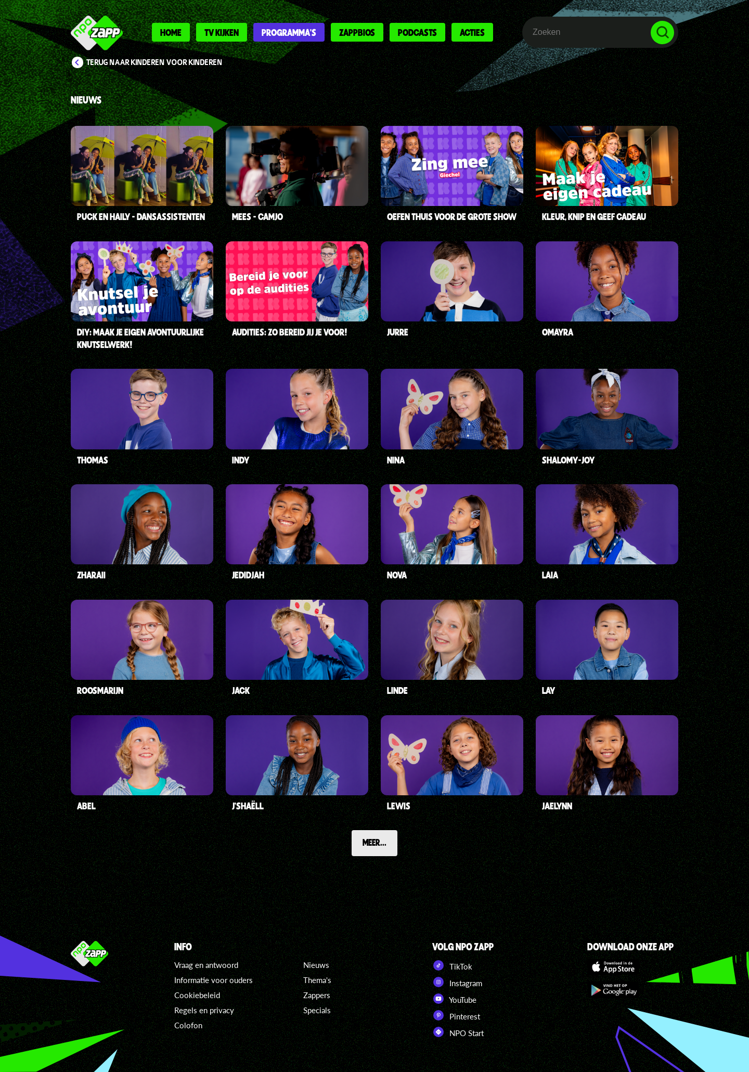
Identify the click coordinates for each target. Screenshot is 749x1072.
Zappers (316, 995)
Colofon (188, 1025)
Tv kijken (221, 32)
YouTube (454, 998)
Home (171, 32)
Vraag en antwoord (206, 965)
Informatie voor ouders (213, 980)
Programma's (289, 32)
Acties (472, 32)
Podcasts (417, 32)
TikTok (452, 965)
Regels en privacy (204, 1010)
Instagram (457, 982)
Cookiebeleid (197, 995)
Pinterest (456, 1015)
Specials (317, 1010)
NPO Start (458, 1032)
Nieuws (316, 965)
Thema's (317, 980)
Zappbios (357, 32)
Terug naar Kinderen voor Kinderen (154, 62)
